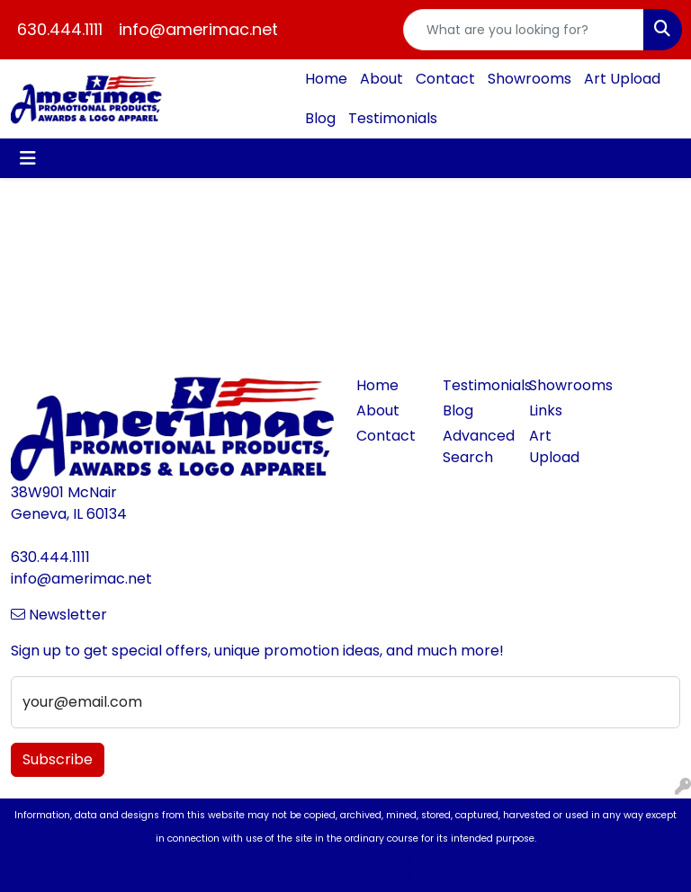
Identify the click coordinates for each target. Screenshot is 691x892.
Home (326, 78)
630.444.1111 (60, 29)
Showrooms (529, 78)
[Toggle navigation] (28, 158)
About (381, 78)
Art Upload (622, 78)
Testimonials (392, 118)
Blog (320, 118)
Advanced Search (475, 446)
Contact (445, 78)
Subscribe (57, 759)
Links (545, 410)
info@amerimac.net (198, 29)
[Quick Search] (523, 29)
